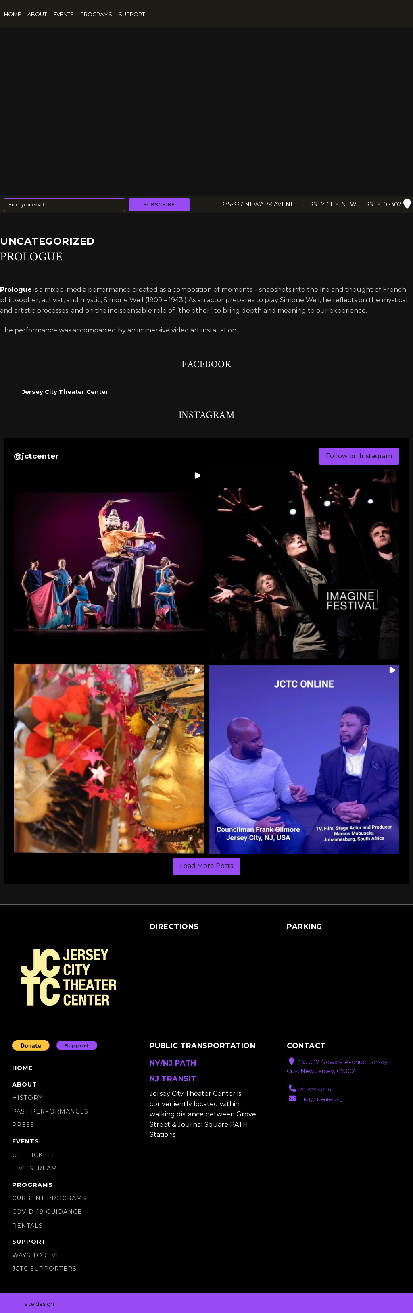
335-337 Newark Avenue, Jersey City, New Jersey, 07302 (315, 204)
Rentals (27, 1225)
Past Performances (50, 1111)
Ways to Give (36, 1255)
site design (39, 1304)
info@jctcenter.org (316, 1099)
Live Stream (34, 1168)
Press (23, 1125)
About (37, 14)
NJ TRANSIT (173, 1078)
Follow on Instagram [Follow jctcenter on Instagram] (359, 456)
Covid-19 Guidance (47, 1211)
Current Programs (49, 1198)
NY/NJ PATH (173, 1063)
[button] (109, 564)
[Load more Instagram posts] (206, 866)
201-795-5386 (310, 1089)
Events (63, 14)
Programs (96, 14)
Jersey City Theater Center (65, 392)
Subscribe (159, 205)
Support (132, 14)
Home (12, 14)
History (27, 1097)
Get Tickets (33, 1155)
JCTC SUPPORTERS (44, 1269)
